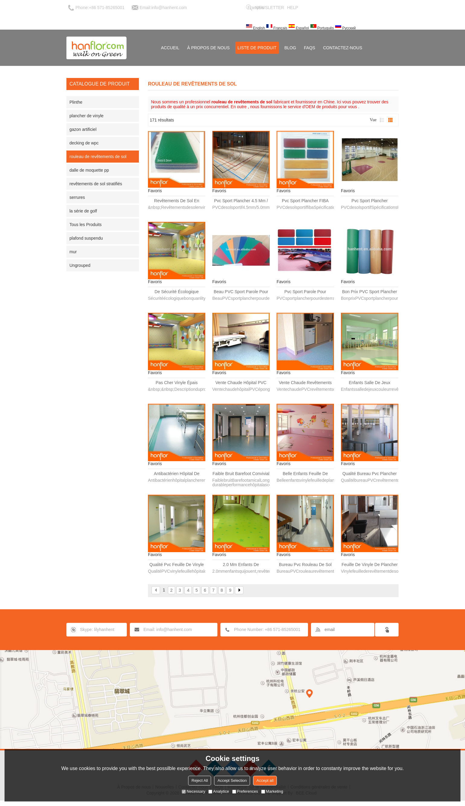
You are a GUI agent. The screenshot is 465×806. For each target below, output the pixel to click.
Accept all (264, 780)
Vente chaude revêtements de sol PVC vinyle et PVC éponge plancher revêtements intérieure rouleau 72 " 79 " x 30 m (305, 383)
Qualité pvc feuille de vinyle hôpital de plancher (176, 565)
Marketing (272, 791)
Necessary (193, 791)
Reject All (199, 780)
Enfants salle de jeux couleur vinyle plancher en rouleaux (370, 383)
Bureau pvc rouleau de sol (305, 564)
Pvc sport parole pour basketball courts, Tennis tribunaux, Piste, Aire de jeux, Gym (305, 292)
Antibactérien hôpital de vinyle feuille (177, 474)
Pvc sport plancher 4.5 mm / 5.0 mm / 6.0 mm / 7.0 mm (241, 201)
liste (382, 120)
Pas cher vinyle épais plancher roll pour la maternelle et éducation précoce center (176, 383)
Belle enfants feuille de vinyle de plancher (305, 474)
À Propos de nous (208, 47)
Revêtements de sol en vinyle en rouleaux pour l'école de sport (176, 201)
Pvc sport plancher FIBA (305, 200)
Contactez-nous (342, 47)
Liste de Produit (257, 47)
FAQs (309, 47)
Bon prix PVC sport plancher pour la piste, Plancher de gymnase (369, 292)
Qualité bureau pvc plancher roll (369, 474)
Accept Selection (232, 780)
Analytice (218, 791)
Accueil (170, 47)
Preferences (245, 791)
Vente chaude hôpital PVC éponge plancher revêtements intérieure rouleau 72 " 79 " (241, 383)
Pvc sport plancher (369, 200)
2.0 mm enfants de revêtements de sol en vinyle (240, 565)
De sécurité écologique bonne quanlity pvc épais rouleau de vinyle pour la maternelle (176, 292)
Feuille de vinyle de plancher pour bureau (370, 565)
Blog (290, 47)
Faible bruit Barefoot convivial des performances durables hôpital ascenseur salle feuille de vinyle (241, 474)
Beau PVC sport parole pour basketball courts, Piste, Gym (241, 292)
